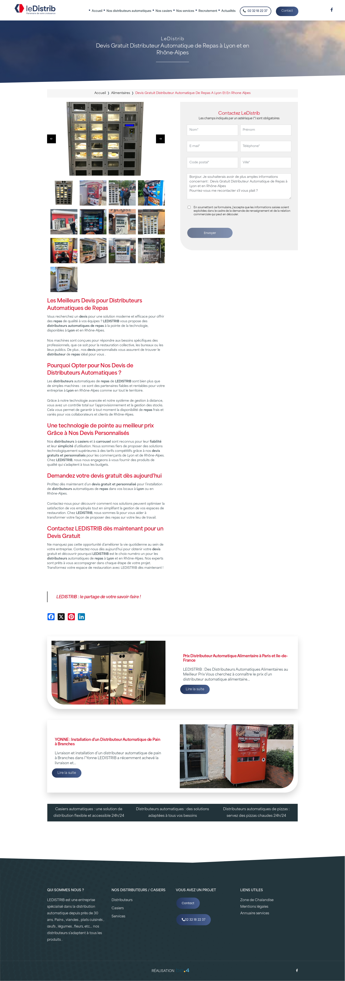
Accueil (97, 11)
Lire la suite (195, 689)
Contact (287, 10)
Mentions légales (254, 907)
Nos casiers (164, 11)
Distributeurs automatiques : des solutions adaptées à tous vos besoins (172, 813)
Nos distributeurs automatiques (128, 11)
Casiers (118, 908)
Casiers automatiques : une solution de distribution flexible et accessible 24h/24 (88, 813)
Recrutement (207, 11)
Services (118, 916)
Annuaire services (254, 913)
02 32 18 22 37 (255, 11)
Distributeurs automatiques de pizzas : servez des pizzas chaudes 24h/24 (256, 813)
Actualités (228, 11)
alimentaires (120, 93)
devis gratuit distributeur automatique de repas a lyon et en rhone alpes (193, 93)
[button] (160, 138)
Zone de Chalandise (256, 900)
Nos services (185, 11)
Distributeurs (122, 900)
